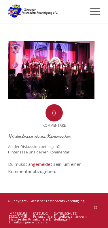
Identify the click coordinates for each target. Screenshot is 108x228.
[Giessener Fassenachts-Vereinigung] (45, 11)
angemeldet (40, 164)
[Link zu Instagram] (95, 207)
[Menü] (92, 11)
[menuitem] (92, 11)
